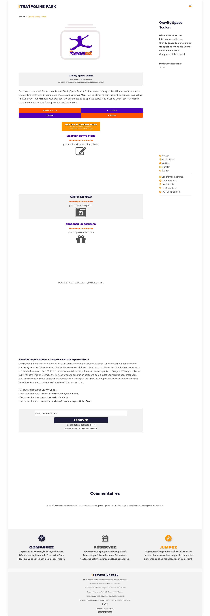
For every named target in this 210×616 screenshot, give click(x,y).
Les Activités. (168, 184)
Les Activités (112, 588)
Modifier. (166, 163)
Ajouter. (165, 155)
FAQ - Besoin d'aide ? (111, 592)
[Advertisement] (81, 175)
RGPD (106, 596)
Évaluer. (165, 170)
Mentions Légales (91, 596)
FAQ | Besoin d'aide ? (171, 191)
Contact (120, 592)
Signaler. (166, 166)
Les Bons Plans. (169, 188)
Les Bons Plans (121, 588)
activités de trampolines (104, 558)
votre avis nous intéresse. (113, 584)
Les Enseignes (103, 588)
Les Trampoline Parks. (172, 176)
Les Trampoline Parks (91, 588)
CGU (98, 596)
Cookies (111, 596)
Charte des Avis (119, 596)
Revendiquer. (168, 159)
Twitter (164, 67)
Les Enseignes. (169, 180)
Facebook (160, 67)
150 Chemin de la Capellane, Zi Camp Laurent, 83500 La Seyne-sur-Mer (81, 82)
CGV (102, 596)
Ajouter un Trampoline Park (95, 592)
